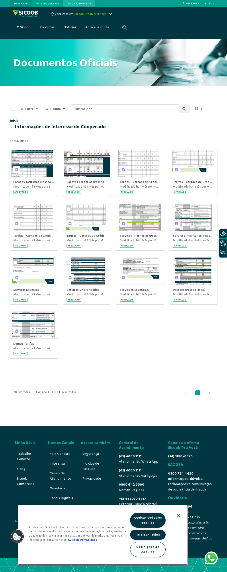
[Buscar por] (184, 108)
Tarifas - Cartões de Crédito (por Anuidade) (193, 182)
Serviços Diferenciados (83, 289)
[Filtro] (29, 108)
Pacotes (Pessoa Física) (189, 289)
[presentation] (21, 3)
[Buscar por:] (125, 109)
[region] (103, 535)
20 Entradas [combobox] (24, 392)
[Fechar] (179, 515)
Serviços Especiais (26, 289)
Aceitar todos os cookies (148, 520)
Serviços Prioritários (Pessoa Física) (193, 235)
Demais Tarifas (23, 343)
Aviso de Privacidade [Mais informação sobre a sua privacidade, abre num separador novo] (82, 539)
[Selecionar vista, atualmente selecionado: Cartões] (199, 108)
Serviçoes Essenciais (134, 289)
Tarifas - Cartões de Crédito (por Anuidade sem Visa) (140, 182)
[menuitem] (21, 3)
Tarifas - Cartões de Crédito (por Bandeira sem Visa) (33, 235)
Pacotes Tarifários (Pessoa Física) (33, 182)
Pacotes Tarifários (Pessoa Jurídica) (87, 182)
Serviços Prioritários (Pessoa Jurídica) (140, 235)
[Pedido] (55, 108)
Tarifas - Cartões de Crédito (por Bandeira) (87, 235)
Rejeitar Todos (148, 534)
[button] (17, 536)
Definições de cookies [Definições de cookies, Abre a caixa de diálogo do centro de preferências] (147, 549)
